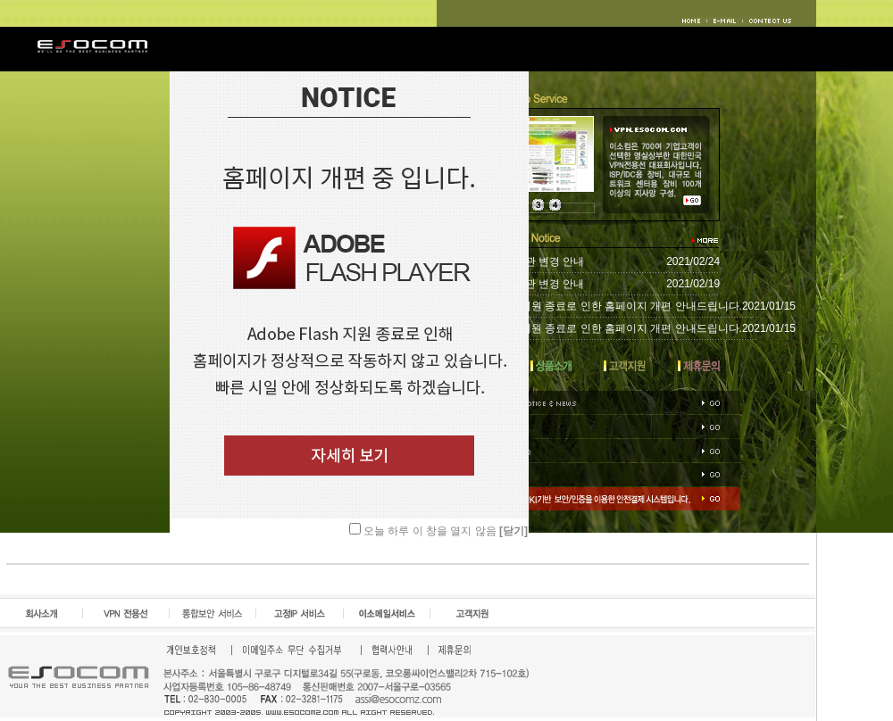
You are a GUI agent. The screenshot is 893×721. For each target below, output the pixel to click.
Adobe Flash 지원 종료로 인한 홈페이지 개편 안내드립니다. (599, 306)
